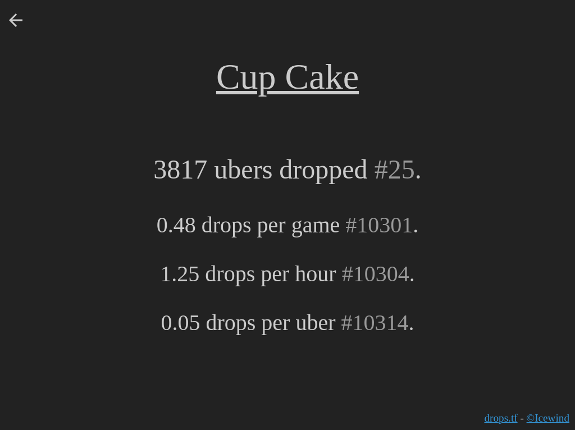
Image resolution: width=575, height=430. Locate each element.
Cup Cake (287, 77)
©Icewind (548, 418)
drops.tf (500, 418)
